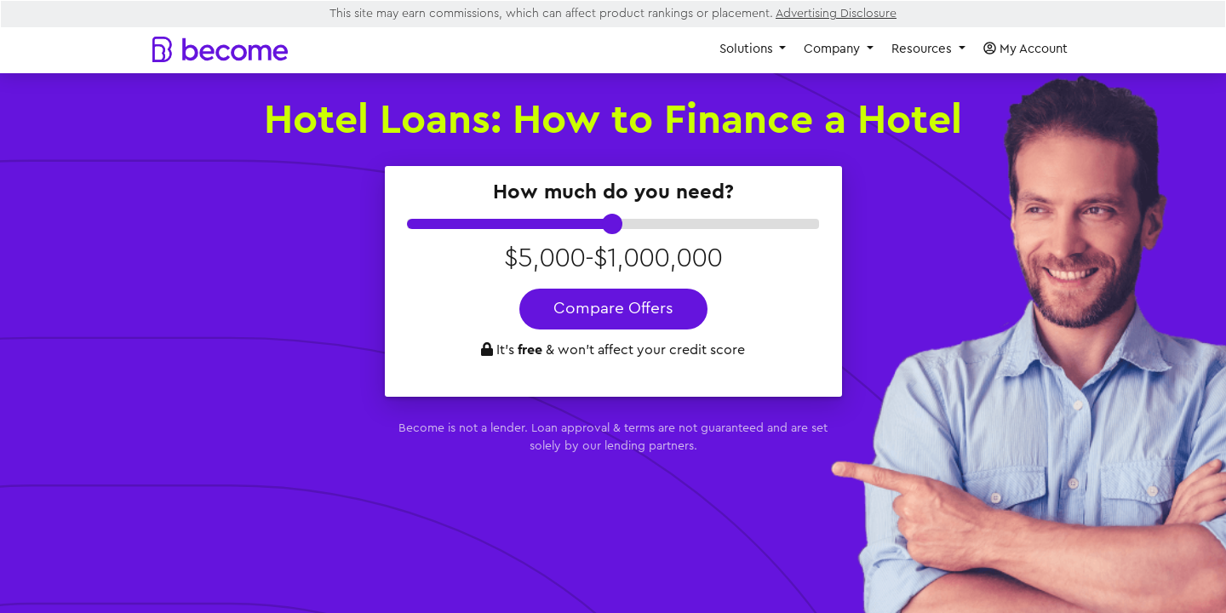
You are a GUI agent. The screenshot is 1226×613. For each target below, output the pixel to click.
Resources (923, 49)
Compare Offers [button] (613, 309)
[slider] (612, 224)
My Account (1025, 48)
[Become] (220, 49)
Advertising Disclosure (836, 14)
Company (833, 49)
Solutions (747, 49)
